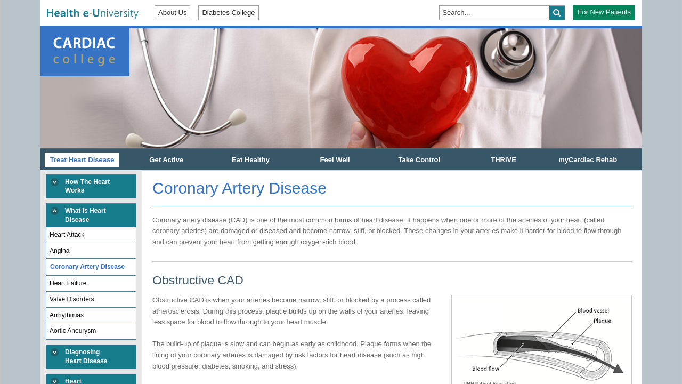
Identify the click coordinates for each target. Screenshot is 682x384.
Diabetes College (228, 13)
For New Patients (604, 12)
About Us (172, 13)
